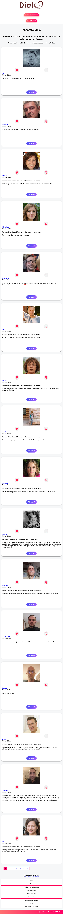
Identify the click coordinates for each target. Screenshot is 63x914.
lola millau (5, 227)
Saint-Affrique (31, 893)
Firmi (31, 903)
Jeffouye (5, 790)
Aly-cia (4, 432)
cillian (4, 329)
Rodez (31, 880)
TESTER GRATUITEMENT (31, 15)
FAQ (38, 912)
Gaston (4, 688)
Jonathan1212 (6, 637)
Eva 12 (4, 842)
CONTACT (58, 912)
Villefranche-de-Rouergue (31, 887)
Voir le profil (31, 92)
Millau (31, 884)
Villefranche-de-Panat (31, 906)
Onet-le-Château (31, 890)
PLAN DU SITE (49, 912)
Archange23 (6, 278)
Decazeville (31, 897)
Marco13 (5, 124)
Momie (4, 534)
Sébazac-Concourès (31, 900)
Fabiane (4, 381)
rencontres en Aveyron (32, 877)
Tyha (3, 73)
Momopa (5, 585)
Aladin (4, 739)
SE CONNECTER (31, 20)
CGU (42, 912)
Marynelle (5, 483)
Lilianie (4, 176)
